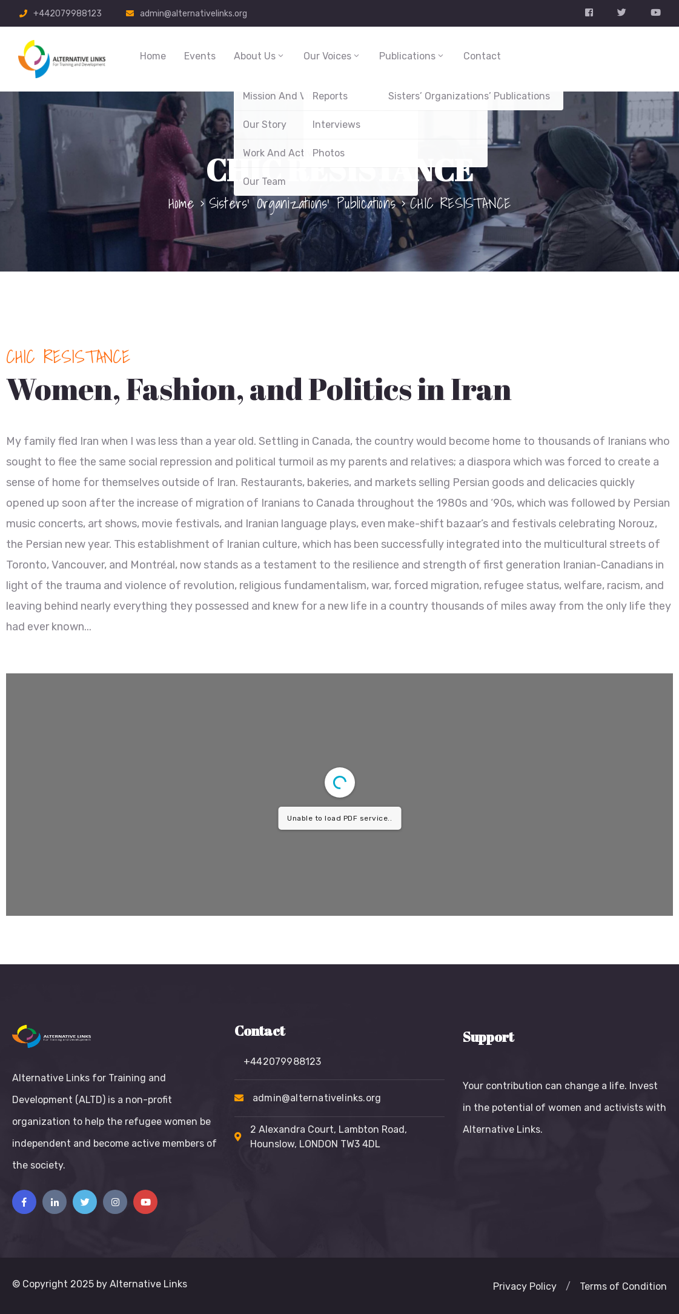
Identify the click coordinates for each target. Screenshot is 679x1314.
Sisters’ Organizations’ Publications (302, 203)
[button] (525, 1287)
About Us (259, 56)
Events (200, 56)
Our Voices (332, 56)
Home (153, 56)
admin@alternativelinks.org (193, 13)
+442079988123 (67, 13)
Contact (482, 56)
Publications (412, 56)
